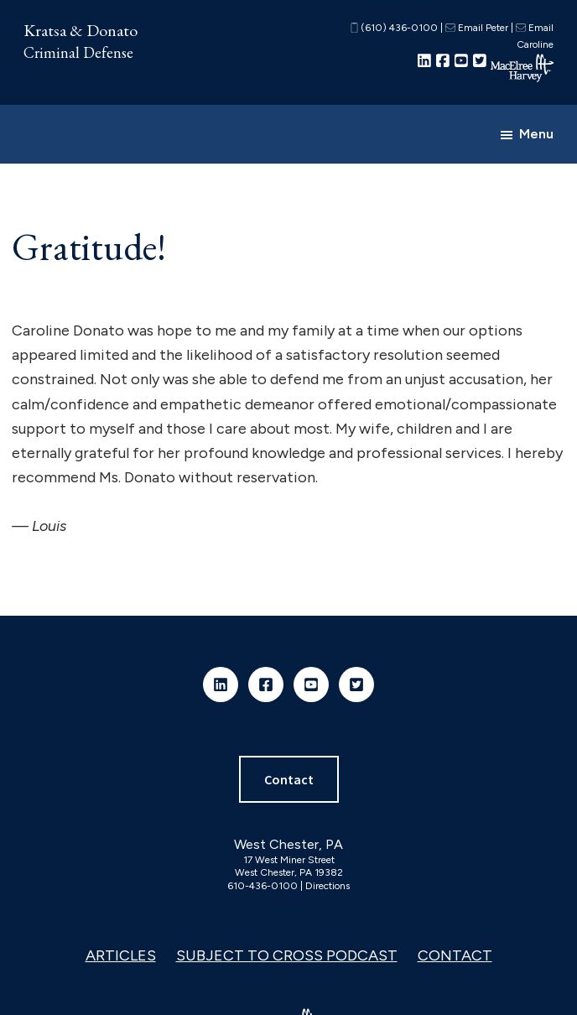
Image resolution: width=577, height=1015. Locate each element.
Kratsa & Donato (80, 30)
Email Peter (476, 28)
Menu (536, 134)
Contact (289, 779)
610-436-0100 (262, 886)
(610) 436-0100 (394, 28)
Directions (327, 886)
